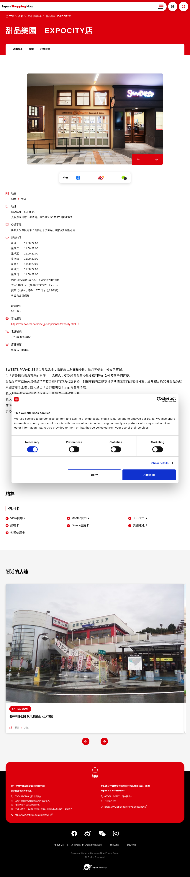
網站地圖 (131, 845)
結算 (32, 49)
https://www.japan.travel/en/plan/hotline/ (124, 807)
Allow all (149, 474)
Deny (94, 474)
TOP (11, 16)
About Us (59, 845)
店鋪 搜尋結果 (34, 16)
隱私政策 (114, 845)
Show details (160, 463)
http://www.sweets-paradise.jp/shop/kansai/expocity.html (43, 324)
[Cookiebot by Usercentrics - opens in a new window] (159, 399)
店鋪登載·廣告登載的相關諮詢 (86, 845)
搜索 (20, 16)
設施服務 (47, 49)
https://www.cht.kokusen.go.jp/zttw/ (32, 815)
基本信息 (18, 49)
